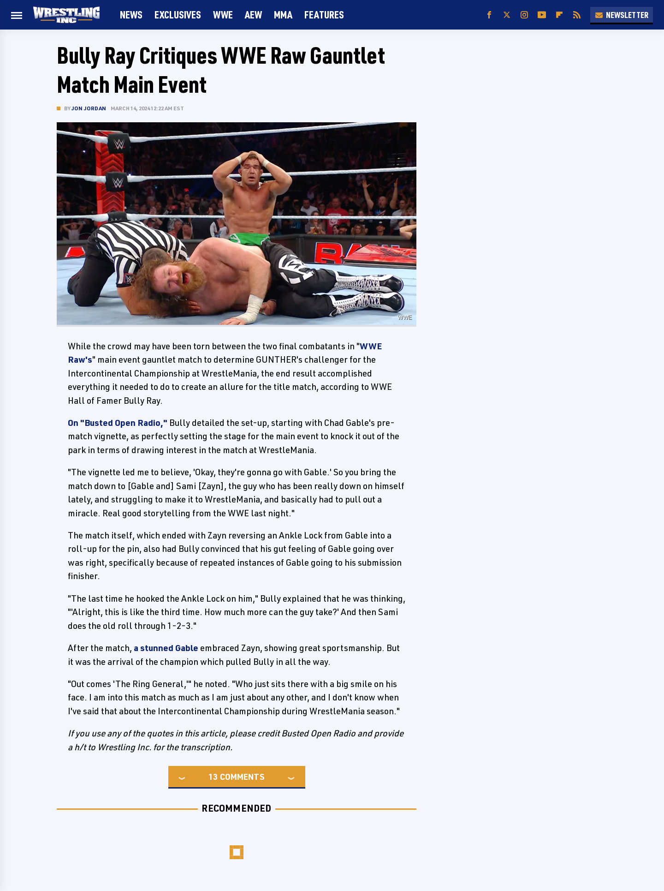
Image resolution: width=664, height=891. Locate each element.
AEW (253, 14)
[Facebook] (489, 15)
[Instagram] (524, 15)
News (131, 14)
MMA (283, 14)
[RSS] (577, 15)
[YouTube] (542, 15)
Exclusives (177, 14)
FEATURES (324, 14)
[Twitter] (507, 15)
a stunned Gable (166, 647)
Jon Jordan (88, 108)
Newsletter (621, 15)
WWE (223, 14)
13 (213, 776)
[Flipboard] (559, 15)
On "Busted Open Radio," (117, 422)
